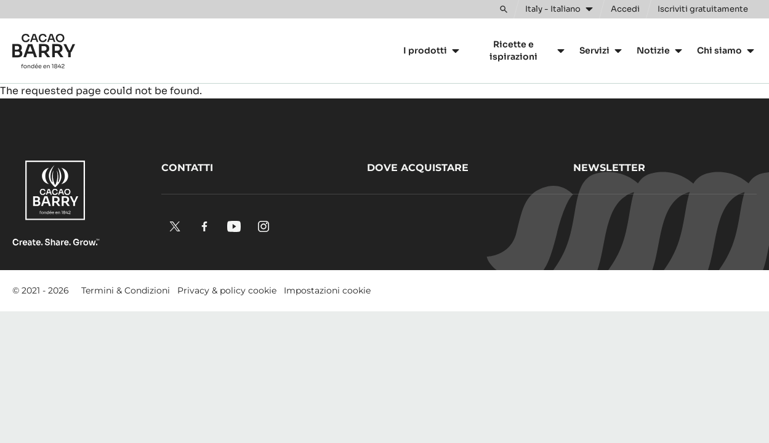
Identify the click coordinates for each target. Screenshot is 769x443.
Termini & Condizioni (125, 290)
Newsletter (609, 168)
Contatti (187, 168)
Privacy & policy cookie (226, 290)
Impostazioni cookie (327, 290)
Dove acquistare (418, 168)
